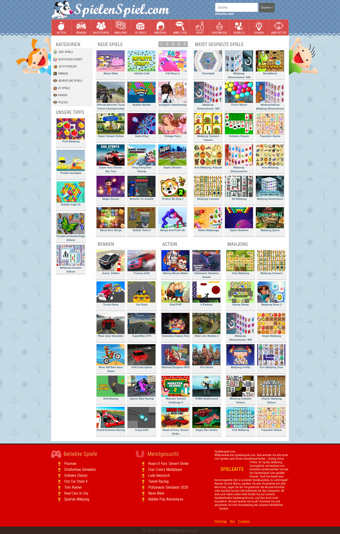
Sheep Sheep (240, 293)
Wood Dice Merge (111, 219)
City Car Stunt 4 (75, 481)
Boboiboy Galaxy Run (175, 325)
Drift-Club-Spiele (141, 356)
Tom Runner (73, 487)
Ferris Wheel (239, 94)
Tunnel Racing (158, 481)
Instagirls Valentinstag (172, 94)
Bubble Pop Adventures (165, 499)
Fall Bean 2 (172, 62)
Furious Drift (141, 262)
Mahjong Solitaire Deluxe (240, 390)
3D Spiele (140, 27)
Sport (200, 27)
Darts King (141, 125)
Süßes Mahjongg (208, 219)
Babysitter (278, 27)
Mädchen (160, 27)
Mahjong (121, 27)
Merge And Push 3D (172, 219)
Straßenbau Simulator (80, 469)
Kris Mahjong (270, 156)
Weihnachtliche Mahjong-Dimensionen (270, 96)
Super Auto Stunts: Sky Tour (111, 158)
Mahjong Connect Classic (208, 127)
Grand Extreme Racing (111, 419)
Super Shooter (172, 156)
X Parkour (206, 293)
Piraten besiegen (71, 162)
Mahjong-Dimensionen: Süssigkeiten (239, 159)
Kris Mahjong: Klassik (208, 156)
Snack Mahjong (271, 325)
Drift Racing (111, 388)
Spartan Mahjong (76, 499)
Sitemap (220, 521)
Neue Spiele (110, 44)
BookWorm (270, 62)
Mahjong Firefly (240, 356)
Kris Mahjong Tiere (271, 356)
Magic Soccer (111, 188)
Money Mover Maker (175, 262)
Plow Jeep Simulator (111, 325)
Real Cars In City (76, 493)
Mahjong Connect (208, 188)
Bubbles (239, 27)
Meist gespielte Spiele (219, 44)
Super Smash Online (111, 125)
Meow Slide (111, 62)
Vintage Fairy (172, 125)
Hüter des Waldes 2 (206, 325)
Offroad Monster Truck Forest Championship (111, 96)
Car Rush (141, 293)
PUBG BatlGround (206, 388)
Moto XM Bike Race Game (111, 358)
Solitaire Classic (239, 125)
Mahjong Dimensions (270, 188)
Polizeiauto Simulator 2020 (168, 487)
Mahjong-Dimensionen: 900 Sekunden (208, 96)
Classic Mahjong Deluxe (271, 390)
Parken (60, 74)
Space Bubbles (239, 219)
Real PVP (175, 293)
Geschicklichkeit (68, 59)
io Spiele (61, 88)
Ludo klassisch (159, 475)
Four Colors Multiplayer (165, 469)
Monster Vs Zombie (141, 188)
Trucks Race (111, 293)
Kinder (60, 95)
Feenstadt (208, 62)
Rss (232, 521)
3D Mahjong (239, 188)
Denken (259, 27)
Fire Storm (206, 356)
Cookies (244, 521)
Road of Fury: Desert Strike (175, 421)
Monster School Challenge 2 (175, 390)
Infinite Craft (141, 62)
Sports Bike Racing (141, 388)
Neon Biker (156, 493)
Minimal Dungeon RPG (175, 356)
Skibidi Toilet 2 (141, 219)
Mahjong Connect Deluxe (71, 259)
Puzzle (60, 102)
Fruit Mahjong (71, 130)
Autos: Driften (111, 262)
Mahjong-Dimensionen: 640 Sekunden (239, 65)
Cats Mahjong (240, 262)
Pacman (70, 463)
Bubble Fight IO (71, 193)
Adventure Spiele (67, 81)
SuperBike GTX (141, 325)
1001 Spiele (63, 52)
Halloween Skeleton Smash (206, 264)
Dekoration (219, 27)
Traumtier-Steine (270, 125)
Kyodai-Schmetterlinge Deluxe (71, 227)
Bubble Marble (141, 94)
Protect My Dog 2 (172, 188)
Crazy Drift (141, 419)
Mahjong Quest (270, 219)
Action (62, 27)
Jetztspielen (65, 66)
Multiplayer (101, 27)
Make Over (180, 27)
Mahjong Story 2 (271, 293)
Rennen (81, 27)
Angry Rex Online (206, 419)
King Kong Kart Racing (141, 158)
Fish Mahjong (240, 419)
